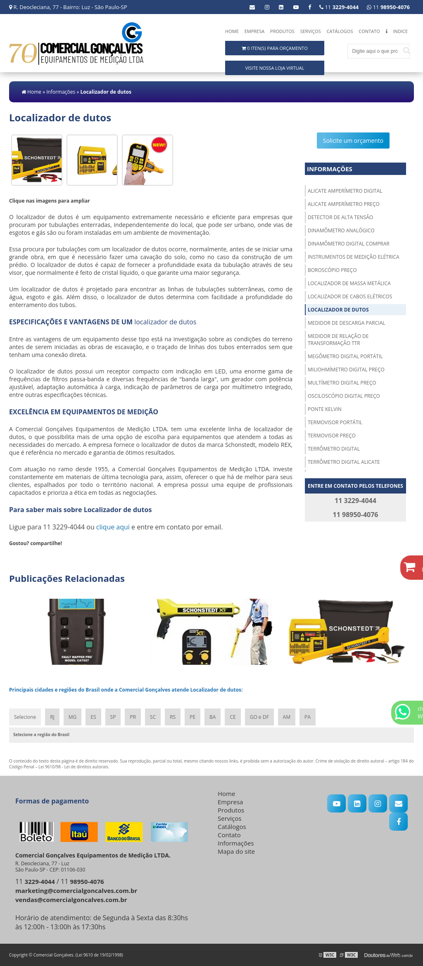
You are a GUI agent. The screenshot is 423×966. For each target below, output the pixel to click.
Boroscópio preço (332, 270)
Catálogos (340, 31)
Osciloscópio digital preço (344, 395)
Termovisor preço (332, 435)
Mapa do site (236, 851)
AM (286, 716)
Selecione (25, 716)
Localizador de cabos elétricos (350, 296)
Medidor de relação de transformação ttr (338, 340)
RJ (52, 716)
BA (212, 716)
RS (173, 716)
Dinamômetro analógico (341, 230)
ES (93, 716)
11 (388, 7)
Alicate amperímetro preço (344, 204)
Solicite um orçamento (353, 140)
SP (113, 716)
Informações (329, 169)
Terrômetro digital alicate (344, 461)
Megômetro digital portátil (345, 356)
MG (73, 716)
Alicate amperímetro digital (345, 190)
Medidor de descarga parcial (346, 322)
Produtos (282, 31)
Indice (400, 31)
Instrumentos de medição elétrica (353, 256)
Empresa (255, 31)
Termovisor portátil (335, 422)
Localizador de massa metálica (349, 283)
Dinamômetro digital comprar (349, 243)
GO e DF (259, 716)
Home (232, 31)
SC (153, 716)
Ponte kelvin (325, 409)
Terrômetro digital (334, 448)
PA (307, 716)
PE (192, 716)
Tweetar (20, 555)
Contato (369, 31)
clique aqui (113, 526)
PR (133, 716)
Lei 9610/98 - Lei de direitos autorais (73, 767)
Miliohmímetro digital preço (346, 369)
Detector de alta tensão (340, 217)
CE (232, 716)
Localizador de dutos (338, 309)
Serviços (310, 31)
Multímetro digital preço (342, 382)
